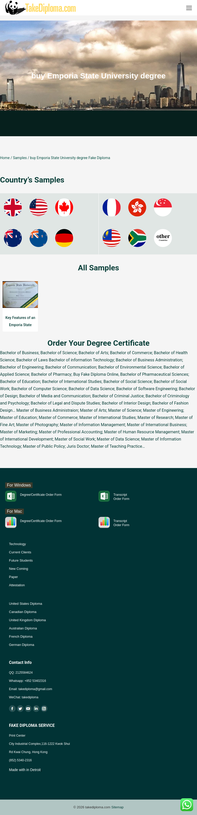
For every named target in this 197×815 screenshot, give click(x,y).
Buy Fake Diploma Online (95, 374)
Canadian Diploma (22, 612)
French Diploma (21, 636)
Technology (17, 544)
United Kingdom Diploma (27, 620)
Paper (13, 577)
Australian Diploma (23, 628)
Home (5, 158)
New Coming (18, 569)
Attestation (17, 585)
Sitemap (117, 807)
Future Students (21, 560)
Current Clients (20, 552)
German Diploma (21, 645)
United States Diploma (25, 604)
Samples (20, 158)
